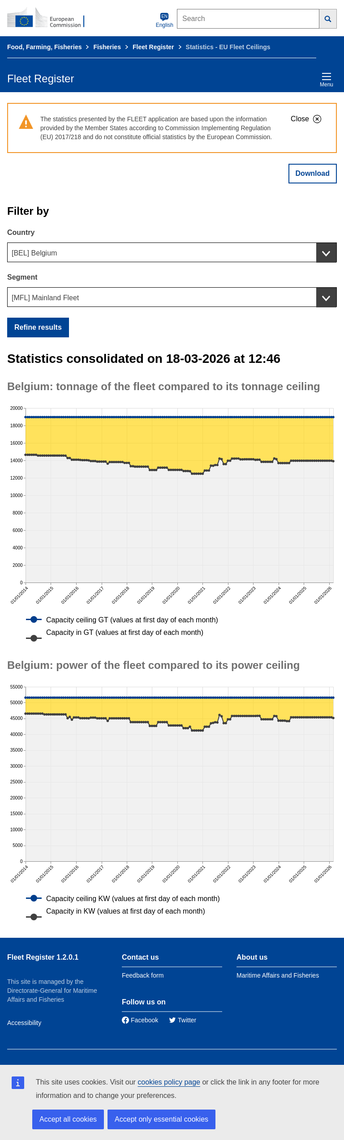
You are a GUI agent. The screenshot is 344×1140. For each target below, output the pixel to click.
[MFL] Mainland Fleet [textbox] (45, 298)
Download (313, 173)
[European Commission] (50, 18)
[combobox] (172, 252)
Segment (22, 277)
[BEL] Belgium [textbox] (34, 253)
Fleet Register (153, 47)
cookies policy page (169, 1082)
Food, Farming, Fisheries (44, 47)
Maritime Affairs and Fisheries (277, 975)
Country (20, 232)
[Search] (328, 19)
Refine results (38, 327)
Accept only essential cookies (161, 1119)
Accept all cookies (68, 1119)
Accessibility (24, 1022)
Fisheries (106, 47)
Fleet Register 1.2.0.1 (42, 957)
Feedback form (142, 975)
